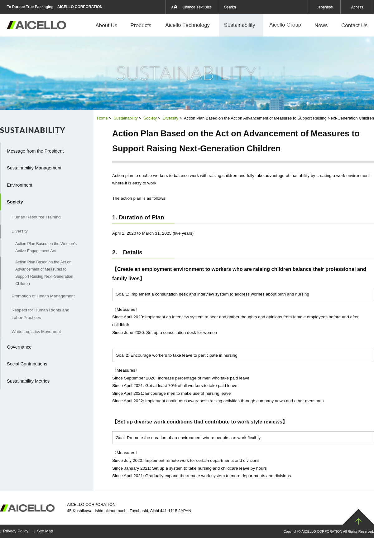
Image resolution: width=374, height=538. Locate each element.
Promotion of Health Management (43, 296)
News (321, 25)
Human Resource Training (36, 217)
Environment (19, 185)
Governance (19, 347)
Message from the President (35, 151)
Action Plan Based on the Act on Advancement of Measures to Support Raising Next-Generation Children (44, 273)
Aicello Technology (190, 25)
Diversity (170, 118)
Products (143, 25)
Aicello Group (285, 25)
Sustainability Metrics (28, 381)
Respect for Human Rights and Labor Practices (40, 314)
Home (102, 118)
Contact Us (354, 25)
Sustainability (241, 25)
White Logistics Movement (36, 331)
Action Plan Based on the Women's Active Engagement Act (46, 247)
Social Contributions (27, 363)
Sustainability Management (34, 167)
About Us (107, 25)
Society (150, 118)
